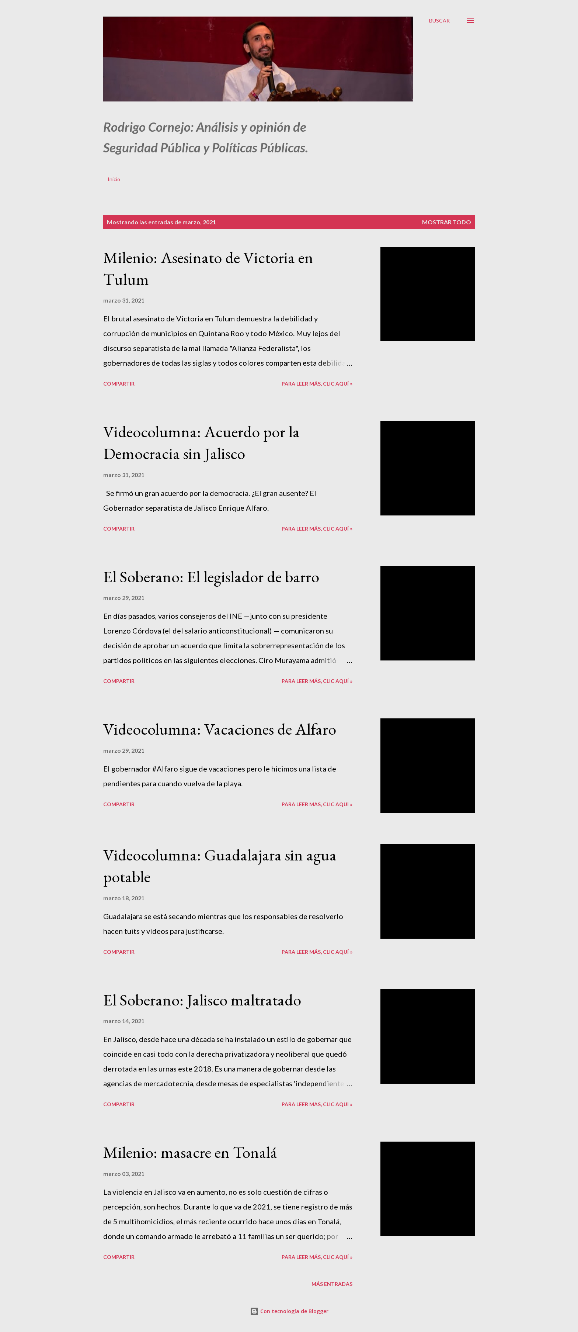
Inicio (114, 179)
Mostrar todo (446, 221)
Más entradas (331, 1284)
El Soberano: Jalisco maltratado (202, 999)
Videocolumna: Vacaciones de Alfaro (219, 728)
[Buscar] (439, 20)
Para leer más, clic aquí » (317, 383)
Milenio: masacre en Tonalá (190, 1152)
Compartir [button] (119, 383)
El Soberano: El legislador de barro (211, 576)
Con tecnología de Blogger (289, 1311)
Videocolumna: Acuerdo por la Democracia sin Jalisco (201, 442)
